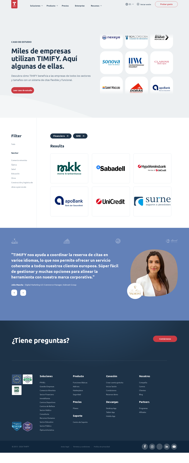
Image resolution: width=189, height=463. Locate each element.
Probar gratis (166, 5)
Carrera (142, 392)
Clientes (142, 397)
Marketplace (78, 397)
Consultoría (45, 423)
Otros (13, 178)
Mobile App (111, 424)
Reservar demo (113, 401)
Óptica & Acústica (47, 440)
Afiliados (143, 420)
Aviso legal (63, 457)
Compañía (143, 388)
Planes (76, 415)
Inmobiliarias (45, 405)
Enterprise (81, 5)
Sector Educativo (47, 431)
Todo (13, 144)
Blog (141, 401)
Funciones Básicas (81, 388)
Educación (15, 174)
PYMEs (43, 388)
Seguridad (77, 401)
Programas (144, 415)
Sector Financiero (47, 401)
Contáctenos (162, 343)
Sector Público (46, 436)
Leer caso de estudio (25, 90)
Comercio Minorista (48, 397)
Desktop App (112, 415)
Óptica (14, 165)
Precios (67, 5)
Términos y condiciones (81, 457)
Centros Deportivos (48, 410)
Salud (13, 169)
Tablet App (111, 420)
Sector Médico (46, 418)
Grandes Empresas (48, 392)
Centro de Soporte (81, 429)
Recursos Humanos (48, 427)
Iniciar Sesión (112, 392)
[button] (14, 296)
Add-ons (76, 392)
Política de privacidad (102, 457)
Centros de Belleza (48, 414)
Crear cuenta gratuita (115, 388)
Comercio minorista (19, 160)
